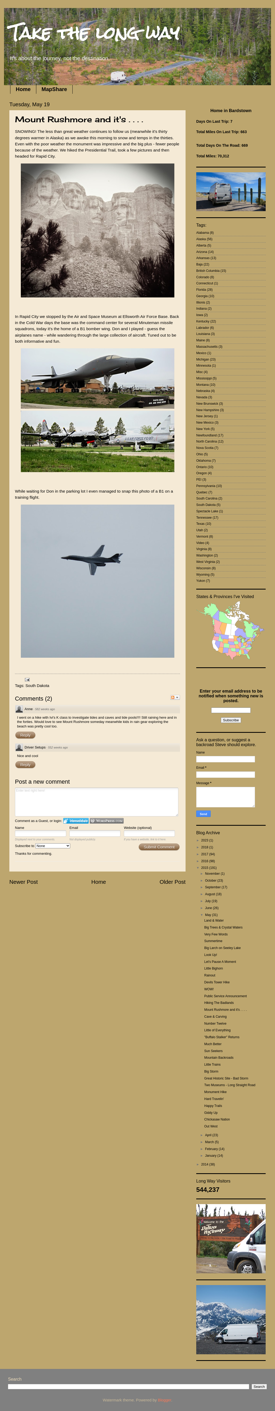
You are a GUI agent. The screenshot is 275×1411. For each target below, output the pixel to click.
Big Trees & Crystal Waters (223, 927)
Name (19, 828)
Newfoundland (206, 435)
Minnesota (203, 365)
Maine (200, 340)
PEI (198, 479)
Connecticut (204, 283)
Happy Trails (213, 1106)
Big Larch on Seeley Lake (222, 948)
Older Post (173, 882)
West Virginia (205, 562)
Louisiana (203, 334)
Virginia (201, 549)
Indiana (201, 308)
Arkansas (203, 258)
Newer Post (23, 882)
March (210, 1142)
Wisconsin (203, 568)
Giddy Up (211, 1113)
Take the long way (94, 33)
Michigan (202, 359)
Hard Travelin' (214, 1099)
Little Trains (212, 1064)
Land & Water (214, 920)
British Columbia (207, 271)
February (212, 1149)
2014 (205, 1164)
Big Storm (211, 1071)
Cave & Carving (215, 1017)
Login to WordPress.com (107, 821)
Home (23, 89)
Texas (200, 524)
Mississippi (204, 378)
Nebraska (203, 391)
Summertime (213, 941)
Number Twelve (215, 1023)
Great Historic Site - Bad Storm (226, 1078)
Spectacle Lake (207, 511)
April (208, 1135)
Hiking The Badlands (219, 1003)
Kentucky (202, 321)
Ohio (199, 454)
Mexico (201, 353)
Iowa (199, 315)
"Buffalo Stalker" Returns (221, 1037)
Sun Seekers (213, 1051)
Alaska (201, 239)
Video (200, 543)
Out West (211, 1126)
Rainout (209, 975)
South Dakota (37, 686)
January (211, 1156)
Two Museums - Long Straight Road (229, 1085)
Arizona (201, 252)
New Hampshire (207, 410)
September (213, 887)
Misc (199, 372)
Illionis (200, 302)
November (213, 874)
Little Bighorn (213, 968)
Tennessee (204, 518)
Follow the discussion (175, 697)
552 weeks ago (58, 747)
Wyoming (203, 574)
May (208, 915)
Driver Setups (35, 747)
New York (203, 429)
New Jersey (204, 416)
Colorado (202, 277)
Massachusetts (207, 347)
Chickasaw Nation (217, 1119)
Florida (201, 290)
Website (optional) (138, 828)
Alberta (201, 245)
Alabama (202, 233)
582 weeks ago (45, 709)
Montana (202, 385)
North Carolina (206, 441)
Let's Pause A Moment (220, 962)
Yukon (200, 581)
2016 (205, 861)
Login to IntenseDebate (76, 821)
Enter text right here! (96, 802)
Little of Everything (217, 1030)
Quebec (201, 492)
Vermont (202, 536)
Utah (199, 530)
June (209, 908)
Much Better (213, 1044)
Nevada (201, 397)
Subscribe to (42, 846)
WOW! (209, 989)
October (211, 880)
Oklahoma (203, 461)
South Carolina (206, 498)
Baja (199, 264)
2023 (205, 840)
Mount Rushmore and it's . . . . (225, 1010)
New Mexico (205, 422)
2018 (205, 847)
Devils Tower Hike (217, 982)
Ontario (201, 467)
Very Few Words (216, 934)
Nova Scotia (205, 448)
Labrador (202, 328)
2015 (205, 868)
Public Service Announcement (225, 996)
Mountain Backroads (218, 1058)
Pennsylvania (205, 486)
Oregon (201, 473)
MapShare (54, 89)
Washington (204, 555)
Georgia (202, 296)
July (208, 901)
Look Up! (210, 955)
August (210, 894)
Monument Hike (215, 1092)
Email (73, 828)
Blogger (164, 1400)
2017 (205, 854)
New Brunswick (207, 404)
